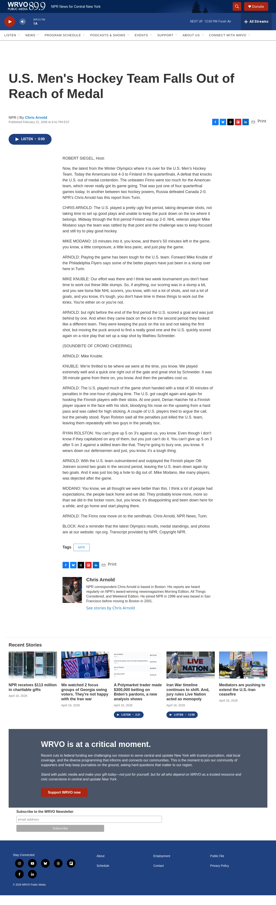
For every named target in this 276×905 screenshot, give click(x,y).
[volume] (22, 31)
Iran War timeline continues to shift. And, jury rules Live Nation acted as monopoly (187, 702)
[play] (9, 31)
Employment (161, 865)
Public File (217, 865)
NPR (81, 557)
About (101, 865)
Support (165, 45)
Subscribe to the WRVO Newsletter (45, 821)
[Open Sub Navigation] (19, 45)
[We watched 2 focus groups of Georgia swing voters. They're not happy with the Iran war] (85, 674)
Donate (260, 11)
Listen (10, 45)
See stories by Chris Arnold (110, 617)
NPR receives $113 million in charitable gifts (33, 697)
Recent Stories (25, 654)
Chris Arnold (36, 127)
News (30, 45)
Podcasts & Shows (107, 45)
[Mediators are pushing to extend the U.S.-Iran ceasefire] (243, 674)
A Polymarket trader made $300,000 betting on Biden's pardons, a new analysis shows (138, 702)
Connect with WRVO (227, 45)
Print (261, 130)
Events (141, 45)
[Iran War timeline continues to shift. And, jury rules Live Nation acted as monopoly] (190, 674)
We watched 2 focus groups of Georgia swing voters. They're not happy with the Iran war (84, 702)
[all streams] (256, 31)
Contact (158, 875)
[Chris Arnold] (72, 600)
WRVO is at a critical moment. (96, 754)
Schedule (103, 875)
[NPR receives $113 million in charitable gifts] (33, 674)
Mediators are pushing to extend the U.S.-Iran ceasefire (242, 699)
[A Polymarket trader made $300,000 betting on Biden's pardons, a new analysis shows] (138, 674)
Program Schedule (63, 45)
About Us (191, 45)
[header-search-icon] (239, 11)
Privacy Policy (219, 875)
